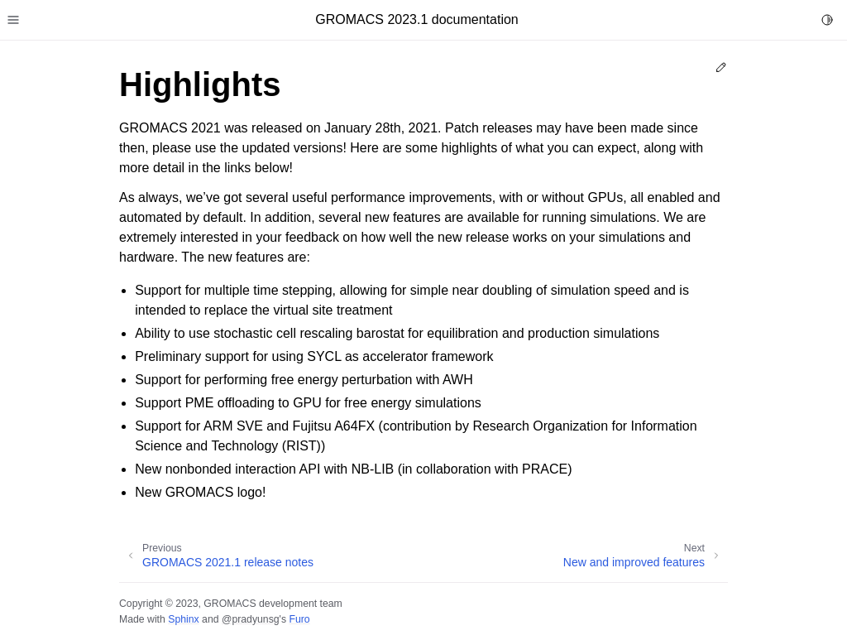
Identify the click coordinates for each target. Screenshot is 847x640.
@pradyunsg (251, 619)
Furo (299, 619)
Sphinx (183, 619)
